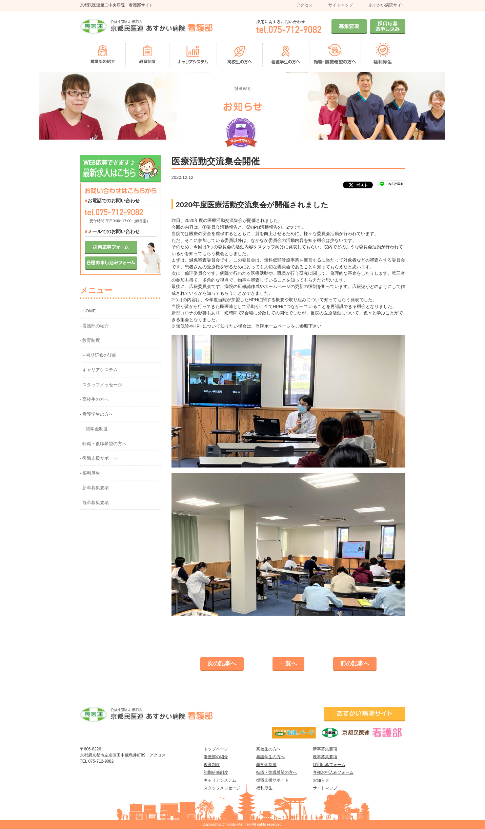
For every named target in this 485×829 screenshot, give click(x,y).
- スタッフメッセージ (101, 384)
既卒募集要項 (325, 756)
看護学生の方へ (270, 756)
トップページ (216, 749)
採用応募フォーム (329, 764)
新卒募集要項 (325, 749)
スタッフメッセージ (222, 788)
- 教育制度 (90, 340)
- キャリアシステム (99, 369)
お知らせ (321, 780)
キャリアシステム (220, 780)
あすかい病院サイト (387, 5)
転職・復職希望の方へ (276, 772)
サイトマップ (340, 5)
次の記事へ (221, 663)
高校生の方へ (268, 749)
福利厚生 (264, 788)
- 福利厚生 (90, 473)
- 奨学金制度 (95, 428)
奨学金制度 (266, 764)
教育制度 (212, 764)
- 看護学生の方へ (97, 414)
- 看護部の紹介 (94, 325)
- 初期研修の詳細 (100, 355)
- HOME (88, 310)
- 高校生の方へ (94, 399)
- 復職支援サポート (99, 458)
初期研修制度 (216, 772)
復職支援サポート (272, 780)
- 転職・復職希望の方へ (103, 443)
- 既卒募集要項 (94, 502)
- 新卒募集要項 (94, 487)
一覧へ (288, 663)
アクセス (304, 5)
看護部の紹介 (216, 756)
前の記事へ (354, 663)
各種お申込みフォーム (333, 772)
